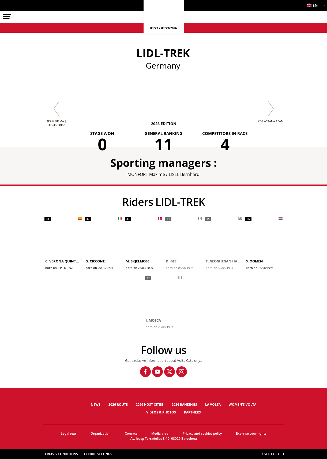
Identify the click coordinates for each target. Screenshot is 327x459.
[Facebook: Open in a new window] (145, 371)
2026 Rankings (184, 404)
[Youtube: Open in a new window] (157, 371)
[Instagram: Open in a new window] (181, 371)
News (95, 404)
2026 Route (118, 404)
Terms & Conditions (60, 454)
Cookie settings (98, 454)
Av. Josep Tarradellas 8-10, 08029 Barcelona (163, 438)
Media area (159, 433)
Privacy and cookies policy (202, 433)
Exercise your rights (251, 433)
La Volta (213, 404)
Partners (192, 412)
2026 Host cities (150, 404)
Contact (131, 433)
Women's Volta (242, 404)
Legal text (68, 433)
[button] (313, 5)
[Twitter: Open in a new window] (169, 371)
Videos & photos (161, 412)
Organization (101, 433)
